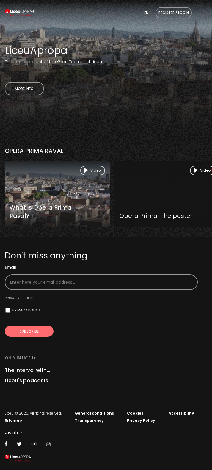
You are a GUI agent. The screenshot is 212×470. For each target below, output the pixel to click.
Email (10, 267)
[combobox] (148, 12)
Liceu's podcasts (26, 380)
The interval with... (27, 370)
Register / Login (173, 12)
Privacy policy (19, 297)
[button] (201, 13)
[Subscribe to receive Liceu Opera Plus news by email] (29, 331)
